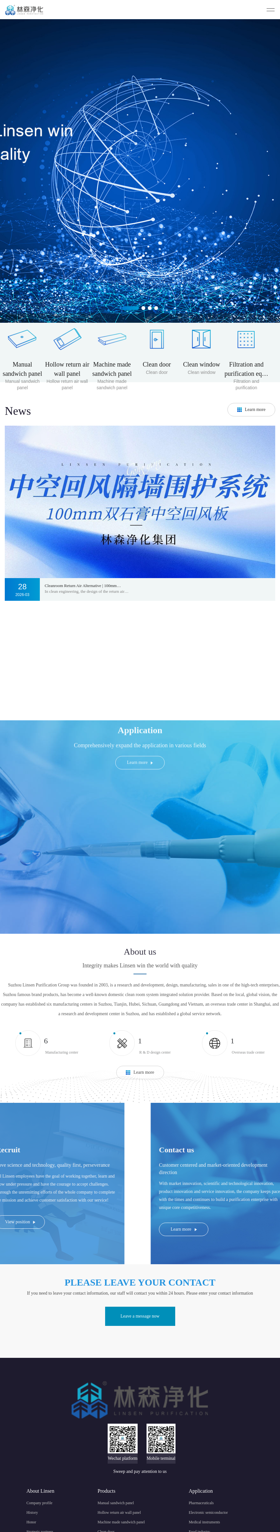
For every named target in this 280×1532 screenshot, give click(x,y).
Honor (31, 1522)
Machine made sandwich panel (121, 1522)
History (32, 1512)
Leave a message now (139, 1316)
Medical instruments (204, 1522)
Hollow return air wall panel (119, 1512)
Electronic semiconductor (208, 1512)
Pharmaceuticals (201, 1503)
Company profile (39, 1503)
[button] (130, 308)
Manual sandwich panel (115, 1503)
